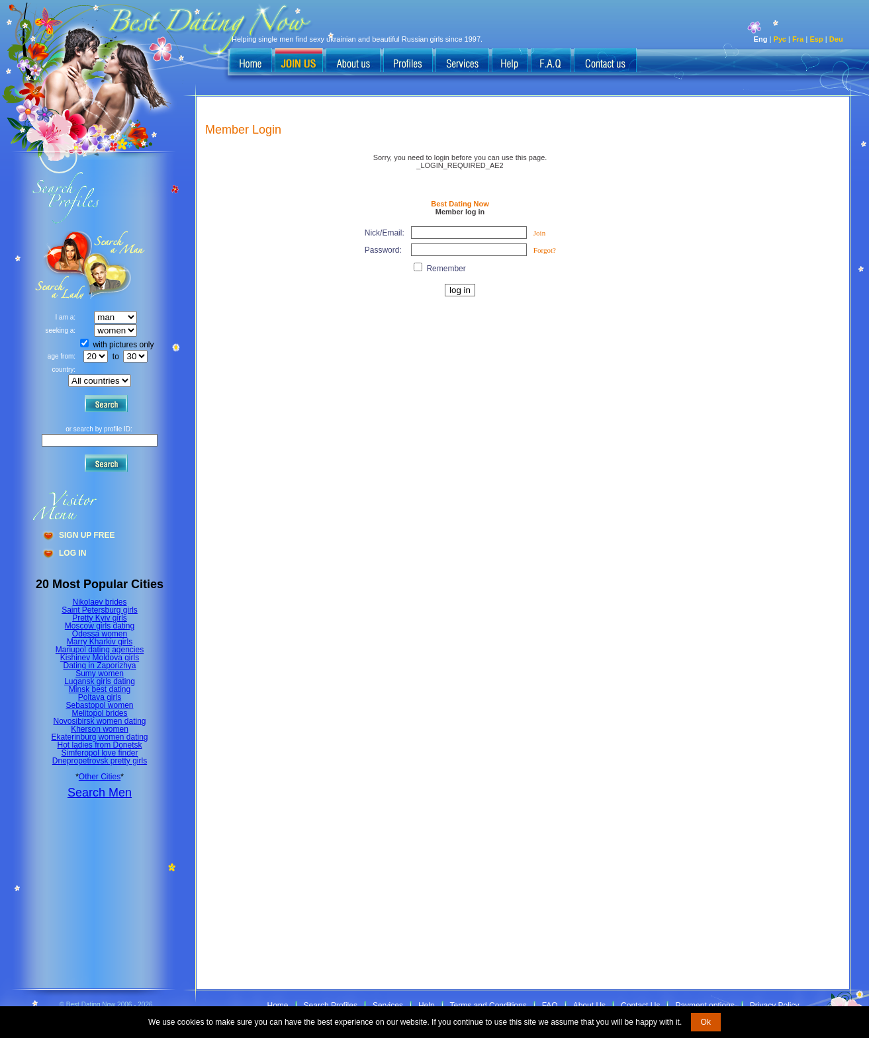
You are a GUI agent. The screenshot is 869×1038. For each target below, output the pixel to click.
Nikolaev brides (99, 602)
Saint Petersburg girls (100, 610)
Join (539, 233)
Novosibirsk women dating (99, 721)
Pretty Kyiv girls (99, 618)
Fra (797, 39)
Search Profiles (330, 1005)
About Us (589, 1005)
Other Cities (99, 776)
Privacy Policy (775, 1005)
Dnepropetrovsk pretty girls (99, 760)
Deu (836, 39)
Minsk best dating (99, 689)
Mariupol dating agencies (100, 649)
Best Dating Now (459, 204)
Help (426, 1005)
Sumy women (99, 673)
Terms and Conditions (488, 1005)
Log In (72, 553)
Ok (706, 1022)
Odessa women (99, 633)
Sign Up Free (86, 535)
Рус (780, 39)
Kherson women (99, 729)
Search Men (100, 792)
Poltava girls (99, 697)
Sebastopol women (99, 705)
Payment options (704, 1005)
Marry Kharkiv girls (99, 641)
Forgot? (544, 250)
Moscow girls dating (99, 625)
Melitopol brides (99, 713)
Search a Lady (116, 265)
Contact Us (640, 1005)
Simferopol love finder (99, 752)
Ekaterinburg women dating (99, 737)
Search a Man (60, 265)
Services (388, 1005)
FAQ (550, 1005)
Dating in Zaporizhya (99, 665)
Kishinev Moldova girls (99, 657)
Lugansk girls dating (99, 681)
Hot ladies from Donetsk (99, 745)
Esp (816, 39)
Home (278, 1005)
